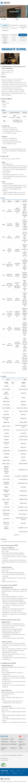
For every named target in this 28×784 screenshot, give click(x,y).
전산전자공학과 (22, 40)
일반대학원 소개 (5, 35)
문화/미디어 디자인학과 (5, 37)
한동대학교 (5, 2)
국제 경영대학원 (5, 28)
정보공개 (18, 770)
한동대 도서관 (22, 739)
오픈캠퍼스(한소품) (5, 744)
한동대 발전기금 (4, 741)
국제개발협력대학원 (23, 28)
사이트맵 (21, 773)
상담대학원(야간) (14, 28)
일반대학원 (5, 25)
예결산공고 (8, 773)
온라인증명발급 (13, 744)
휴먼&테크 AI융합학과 (5, 42)
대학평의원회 (14, 773)
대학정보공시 (12, 770)
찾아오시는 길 (13, 741)
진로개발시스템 (13, 748)
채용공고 (2, 773)
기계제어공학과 (22, 35)
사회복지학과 (23, 37)
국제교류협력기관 (5, 739)
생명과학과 (5, 40)
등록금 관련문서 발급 (22, 745)
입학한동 (21, 748)
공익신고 (23, 770)
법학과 (14, 37)
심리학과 (14, 40)
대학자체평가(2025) (4, 748)
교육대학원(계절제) (14, 25)
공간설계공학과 (14, 35)
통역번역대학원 (22, 25)
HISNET (12, 739)
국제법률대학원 (5, 30)
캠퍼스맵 (21, 741)
